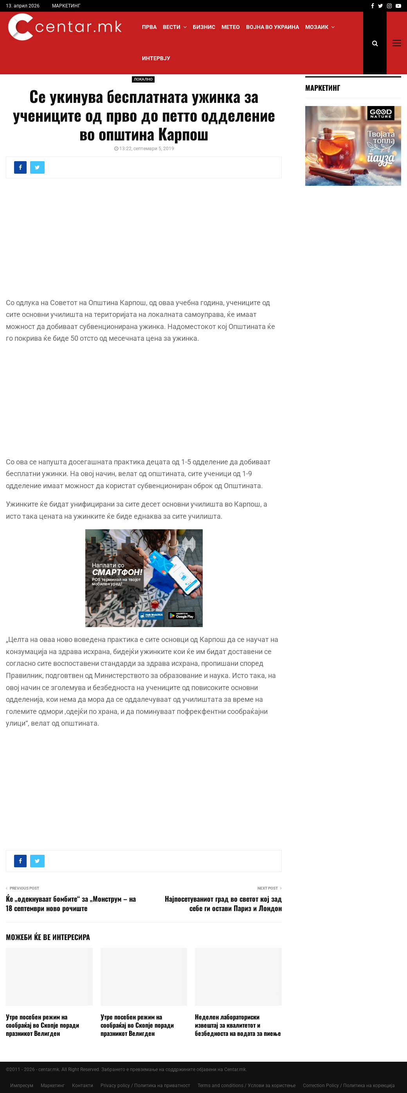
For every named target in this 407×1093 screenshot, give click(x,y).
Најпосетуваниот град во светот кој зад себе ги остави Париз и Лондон (223, 903)
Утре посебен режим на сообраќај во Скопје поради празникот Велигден (42, 1025)
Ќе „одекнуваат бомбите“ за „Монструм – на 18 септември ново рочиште (71, 903)
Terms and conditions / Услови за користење (246, 1085)
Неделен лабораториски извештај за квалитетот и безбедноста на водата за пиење (238, 1025)
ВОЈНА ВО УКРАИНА (272, 27)
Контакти (82, 1085)
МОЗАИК (316, 27)
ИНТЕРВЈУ (156, 58)
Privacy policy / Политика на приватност (145, 1085)
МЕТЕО (231, 27)
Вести (171, 27)
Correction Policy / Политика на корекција (349, 1085)
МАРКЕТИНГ (66, 6)
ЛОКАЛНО (143, 79)
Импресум (21, 1085)
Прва (149, 27)
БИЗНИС (204, 27)
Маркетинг (53, 1085)
